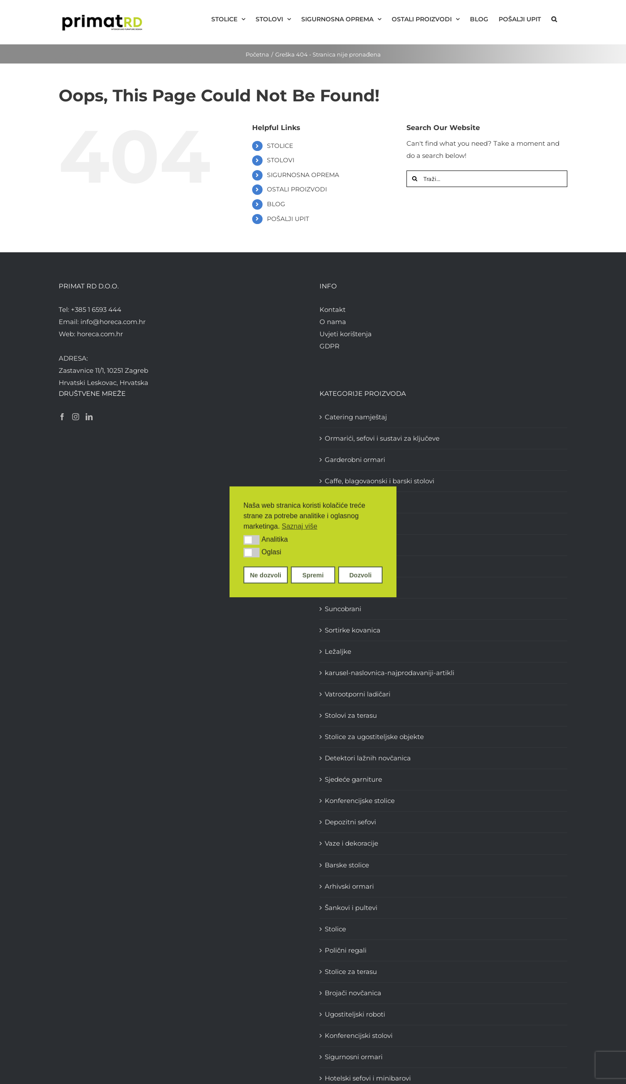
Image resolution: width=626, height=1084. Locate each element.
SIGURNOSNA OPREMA (303, 175)
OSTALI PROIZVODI (297, 189)
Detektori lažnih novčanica (368, 758)
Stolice (335, 929)
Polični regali (345, 950)
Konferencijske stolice (360, 800)
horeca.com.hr (100, 334)
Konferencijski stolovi (359, 1035)
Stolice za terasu (351, 971)
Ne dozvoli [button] (265, 575)
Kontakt (333, 309)
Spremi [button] (313, 575)
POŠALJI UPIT (288, 219)
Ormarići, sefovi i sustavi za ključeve (382, 438)
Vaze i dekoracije (351, 843)
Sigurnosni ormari (354, 1057)
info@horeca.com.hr (113, 322)
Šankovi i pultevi (351, 907)
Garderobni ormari (355, 459)
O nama (333, 322)
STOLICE (280, 146)
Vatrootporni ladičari (357, 694)
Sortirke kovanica (352, 630)
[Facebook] (62, 416)
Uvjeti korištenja (346, 334)
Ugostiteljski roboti (355, 1014)
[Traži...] (486, 179)
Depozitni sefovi (350, 822)
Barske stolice (347, 865)
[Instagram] (75, 416)
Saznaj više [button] (299, 526)
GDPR (330, 346)
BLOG (276, 204)
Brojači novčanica (353, 993)
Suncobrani (343, 609)
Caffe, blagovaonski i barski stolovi (379, 481)
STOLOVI (280, 160)
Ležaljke (338, 651)
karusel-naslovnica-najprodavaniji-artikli (389, 673)
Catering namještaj (356, 417)
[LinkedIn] (89, 416)
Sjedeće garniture (353, 779)
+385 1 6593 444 (96, 309)
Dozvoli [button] (360, 575)
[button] (251, 540)
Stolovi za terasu (351, 715)
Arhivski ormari (349, 886)
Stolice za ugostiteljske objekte (374, 737)
